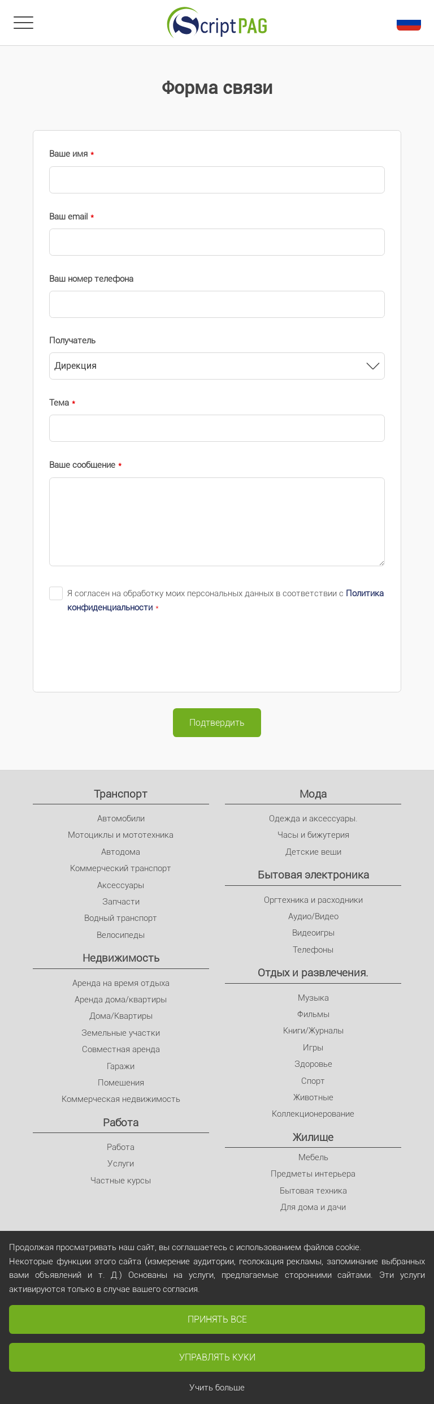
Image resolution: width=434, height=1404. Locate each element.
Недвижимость (121, 957)
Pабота (120, 1122)
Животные (313, 1097)
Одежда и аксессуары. (313, 818)
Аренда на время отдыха (121, 983)
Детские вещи (313, 852)
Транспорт (120, 793)
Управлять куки (217, 1357)
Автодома (120, 852)
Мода (313, 793)
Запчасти (121, 902)
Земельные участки (120, 1033)
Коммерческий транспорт (120, 868)
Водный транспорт (120, 918)
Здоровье (313, 1064)
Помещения (121, 1083)
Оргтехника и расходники (313, 900)
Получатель (72, 340)
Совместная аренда (121, 1049)
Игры (313, 1048)
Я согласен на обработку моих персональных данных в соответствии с (225, 600)
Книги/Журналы (313, 1031)
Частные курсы (120, 1180)
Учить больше (217, 1388)
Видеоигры (313, 933)
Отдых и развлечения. (313, 972)
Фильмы (313, 1014)
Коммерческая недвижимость (121, 1099)
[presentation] (135, 653)
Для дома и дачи (313, 1207)
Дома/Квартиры (121, 1016)
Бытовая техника (313, 1191)
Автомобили (121, 818)
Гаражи (120, 1066)
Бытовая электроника (313, 874)
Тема (59, 403)
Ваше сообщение (82, 465)
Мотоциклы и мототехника (120, 835)
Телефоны (313, 950)
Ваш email (68, 217)
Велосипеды (121, 935)
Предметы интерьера (313, 1174)
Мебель (313, 1157)
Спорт (313, 1081)
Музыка (313, 998)
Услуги (120, 1163)
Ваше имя (68, 154)
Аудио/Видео (313, 916)
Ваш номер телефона (91, 279)
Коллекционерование (313, 1114)
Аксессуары (120, 885)
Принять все (217, 1319)
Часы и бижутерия (313, 835)
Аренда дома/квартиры (121, 999)
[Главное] (217, 22)
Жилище (313, 1137)
